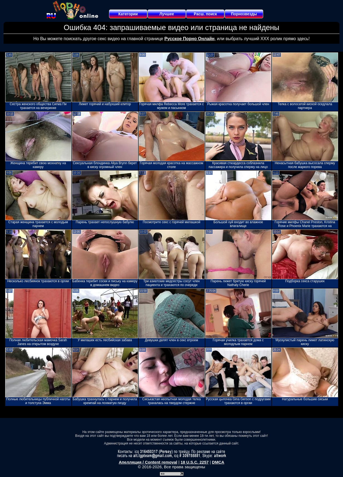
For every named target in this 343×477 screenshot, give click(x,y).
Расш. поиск (205, 14)
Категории (128, 14)
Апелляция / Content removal (148, 462)
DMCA (218, 462)
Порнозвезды (244, 14)
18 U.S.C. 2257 (195, 462)
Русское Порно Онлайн (189, 38)
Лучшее (166, 14)
